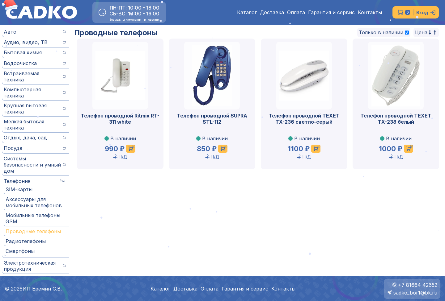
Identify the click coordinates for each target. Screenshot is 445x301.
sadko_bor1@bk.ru (415, 293)
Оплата (296, 12)
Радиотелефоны (26, 241)
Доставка (272, 12)
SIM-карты (19, 189)
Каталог (247, 12)
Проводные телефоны (33, 231)
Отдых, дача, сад (35, 137)
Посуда (35, 148)
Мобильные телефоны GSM (33, 218)
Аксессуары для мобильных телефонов (34, 202)
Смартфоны (20, 251)
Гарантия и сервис (331, 12)
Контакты (370, 12)
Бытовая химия (35, 52)
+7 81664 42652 (417, 285)
